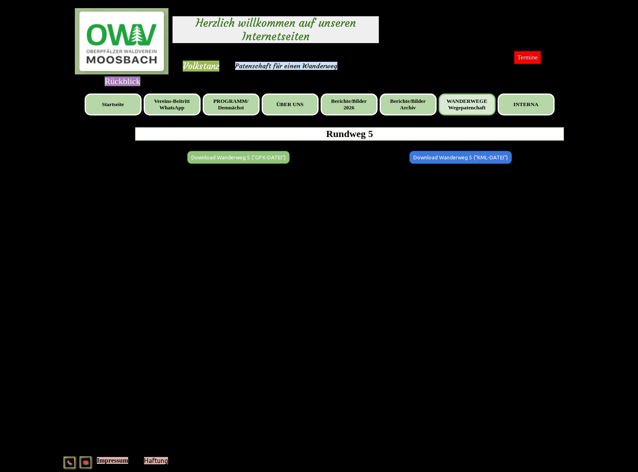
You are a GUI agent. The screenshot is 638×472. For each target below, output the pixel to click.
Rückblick (122, 81)
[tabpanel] (201, 66)
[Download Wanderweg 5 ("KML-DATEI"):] (460, 157)
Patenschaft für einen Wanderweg (286, 66)
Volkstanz (201, 66)
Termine (527, 57)
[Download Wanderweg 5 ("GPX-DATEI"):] (238, 157)
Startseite (113, 104)
